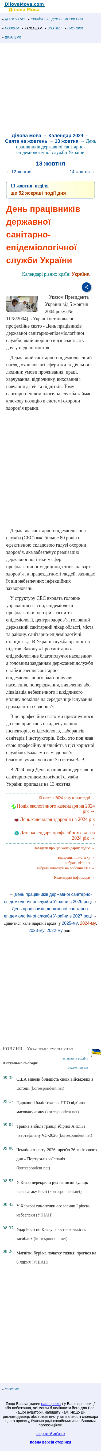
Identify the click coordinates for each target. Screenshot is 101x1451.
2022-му (54, 930)
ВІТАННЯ (53, 28)
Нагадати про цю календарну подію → (64, 848)
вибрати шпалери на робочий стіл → (66, 868)
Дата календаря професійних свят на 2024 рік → (54, 835)
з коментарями (78, 1067)
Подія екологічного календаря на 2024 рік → (53, 808)
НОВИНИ (11, 28)
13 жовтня (67, 141)
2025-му (70, 923)
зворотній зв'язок (50, 1433)
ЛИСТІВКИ (74, 28)
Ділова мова (26, 135)
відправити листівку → (76, 857)
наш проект (51, 1404)
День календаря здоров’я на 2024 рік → (54, 822)
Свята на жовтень (26, 141)
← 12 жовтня (18, 172)
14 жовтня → (82, 172)
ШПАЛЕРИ (12, 37)
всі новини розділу (75, 1058)
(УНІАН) (44, 1215)
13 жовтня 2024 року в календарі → (66, 798)
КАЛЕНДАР (32, 28)
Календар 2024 (65, 135)
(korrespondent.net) (47, 1088)
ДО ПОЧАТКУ (14, 19)
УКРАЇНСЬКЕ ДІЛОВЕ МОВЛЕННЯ (56, 19)
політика (11, 1389)
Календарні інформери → (74, 878)
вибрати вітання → (80, 863)
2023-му (36, 930)
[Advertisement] (50, 89)
